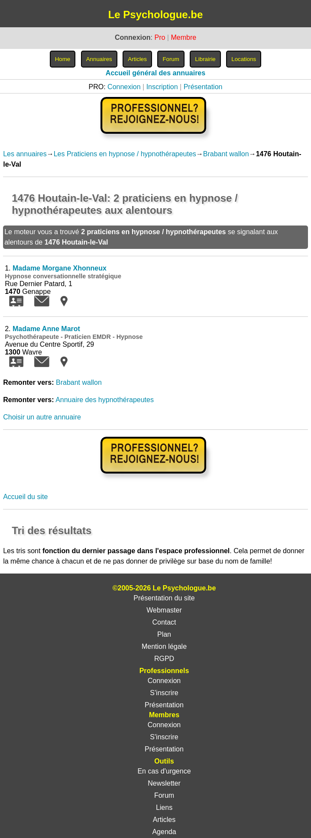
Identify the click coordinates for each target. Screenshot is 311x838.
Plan (164, 634)
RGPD (164, 658)
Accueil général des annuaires (155, 73)
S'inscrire (164, 692)
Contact (164, 622)
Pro (159, 37)
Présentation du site (163, 598)
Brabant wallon (226, 154)
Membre (183, 37)
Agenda (164, 831)
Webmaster (164, 610)
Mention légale (164, 646)
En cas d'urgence (164, 771)
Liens (164, 807)
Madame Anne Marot (46, 328)
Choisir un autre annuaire (42, 417)
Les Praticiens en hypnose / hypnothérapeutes (125, 154)
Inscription (162, 86)
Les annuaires (25, 154)
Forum (164, 795)
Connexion (124, 86)
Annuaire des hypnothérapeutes (104, 399)
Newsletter (164, 783)
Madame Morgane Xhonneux (60, 268)
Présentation (203, 86)
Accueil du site (25, 496)
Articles (164, 819)
